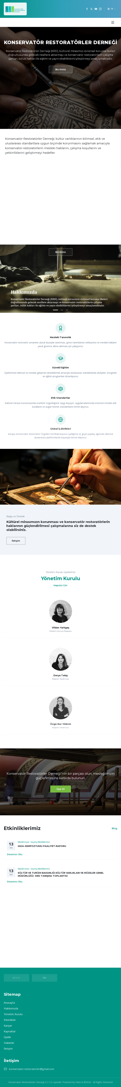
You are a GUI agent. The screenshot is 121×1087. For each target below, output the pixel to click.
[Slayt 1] (55, 310)
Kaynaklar (10, 1031)
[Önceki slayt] (6, 278)
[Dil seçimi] (111, 9)
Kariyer (8, 1025)
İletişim (16, 540)
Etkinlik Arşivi (23, 844)
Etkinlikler (10, 1020)
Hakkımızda (11, 1008)
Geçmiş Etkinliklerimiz (40, 844)
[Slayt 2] (62, 310)
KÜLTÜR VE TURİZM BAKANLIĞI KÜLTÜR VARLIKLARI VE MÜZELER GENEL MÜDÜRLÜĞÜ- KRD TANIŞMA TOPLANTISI (61, 879)
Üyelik (7, 1037)
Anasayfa (9, 1002)
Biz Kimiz (60, 69)
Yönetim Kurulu (13, 1014)
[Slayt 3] (67, 310)
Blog (114, 828)
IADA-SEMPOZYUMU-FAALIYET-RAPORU (42, 848)
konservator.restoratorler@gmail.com (31, 1069)
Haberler (9, 1043)
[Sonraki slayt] (115, 278)
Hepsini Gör (60, 585)
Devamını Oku (14, 856)
